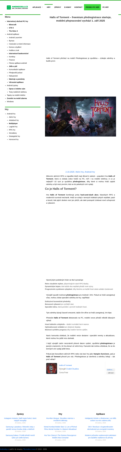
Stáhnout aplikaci (111, 370)
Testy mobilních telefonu (18, 92)
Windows (10, 101)
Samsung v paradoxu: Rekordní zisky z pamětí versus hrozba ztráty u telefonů (20, 428)
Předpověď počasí (15, 73)
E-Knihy (67, 7)
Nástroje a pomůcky (17, 79)
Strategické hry (14, 136)
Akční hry (80, 172)
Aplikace (36, 7)
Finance (12, 60)
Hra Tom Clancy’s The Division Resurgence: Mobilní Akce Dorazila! (60, 436)
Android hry (90, 172)
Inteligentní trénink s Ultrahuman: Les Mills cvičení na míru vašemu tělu (100, 419)
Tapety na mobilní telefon (16, 95)
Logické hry (13, 127)
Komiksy (12, 57)
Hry (48, 7)
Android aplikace (13, 34)
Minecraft (12, 25)
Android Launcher (15, 37)
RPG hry (12, 130)
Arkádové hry (14, 120)
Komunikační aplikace (17, 69)
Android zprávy (12, 85)
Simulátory (13, 133)
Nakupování (13, 76)
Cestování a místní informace (19, 44)
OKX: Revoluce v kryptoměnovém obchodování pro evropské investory (100, 428)
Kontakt (78, 7)
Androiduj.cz (4, 449)
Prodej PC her (92, 7)
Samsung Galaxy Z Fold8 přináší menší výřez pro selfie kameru (20, 436)
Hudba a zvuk (14, 50)
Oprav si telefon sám (17, 89)
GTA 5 (11, 28)
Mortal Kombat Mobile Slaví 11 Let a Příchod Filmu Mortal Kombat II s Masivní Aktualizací (60, 428)
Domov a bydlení (15, 47)
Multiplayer (13, 123)
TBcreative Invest (29, 449)
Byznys (11, 41)
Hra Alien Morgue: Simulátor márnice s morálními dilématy (60, 419)
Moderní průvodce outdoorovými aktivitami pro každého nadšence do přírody (100, 436)
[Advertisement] (80, 39)
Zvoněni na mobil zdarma (17, 98)
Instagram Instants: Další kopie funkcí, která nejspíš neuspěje (20, 419)
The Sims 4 (13, 31)
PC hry (106, 7)
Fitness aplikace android (18, 63)
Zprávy (57, 7)
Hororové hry (14, 139)
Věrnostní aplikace (16, 82)
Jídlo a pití (13, 66)
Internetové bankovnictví (18, 53)
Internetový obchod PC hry (17, 21)
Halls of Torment (65, 365)
